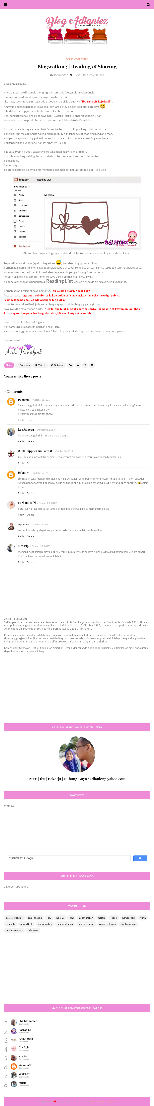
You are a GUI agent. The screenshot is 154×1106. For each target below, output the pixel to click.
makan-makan (86, 917)
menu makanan (65, 924)
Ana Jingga (26, 1038)
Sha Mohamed (28, 1021)
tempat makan (44, 924)
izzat (71, 917)
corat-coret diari (14, 917)
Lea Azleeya (26, 429)
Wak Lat (24, 1074)
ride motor (33, 930)
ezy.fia (23, 1056)
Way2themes (67, 1101)
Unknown (24, 473)
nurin (143, 917)
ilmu (49, 917)
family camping (128, 924)
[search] (68, 858)
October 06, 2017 (46, 429)
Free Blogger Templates (104, 1101)
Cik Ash (24, 1047)
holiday (60, 917)
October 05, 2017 (42, 399)
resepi (113, 917)
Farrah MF (25, 1029)
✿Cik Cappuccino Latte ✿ (35, 451)
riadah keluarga (107, 924)
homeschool (128, 917)
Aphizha (23, 524)
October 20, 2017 (41, 546)
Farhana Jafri (27, 503)
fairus (22, 1082)
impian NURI (26, 924)
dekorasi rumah (86, 924)
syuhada (10, 924)
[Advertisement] (77, 692)
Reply (21, 420)
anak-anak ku (35, 917)
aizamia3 (24, 1065)
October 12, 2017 (41, 524)
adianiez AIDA (61, 74)
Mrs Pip (23, 546)
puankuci (24, 399)
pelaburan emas (14, 930)
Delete (30, 420)
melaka (101, 917)
